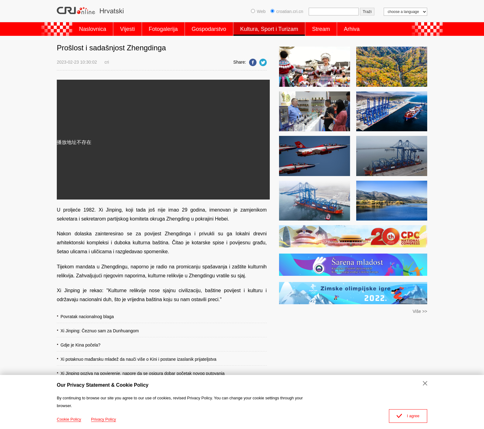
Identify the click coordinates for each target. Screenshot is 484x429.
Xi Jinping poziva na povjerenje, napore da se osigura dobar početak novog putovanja (142, 373)
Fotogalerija (163, 29)
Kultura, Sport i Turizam (269, 29)
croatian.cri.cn (286, 11)
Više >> (420, 311)
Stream (321, 29)
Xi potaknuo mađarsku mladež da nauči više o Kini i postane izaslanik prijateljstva (138, 359)
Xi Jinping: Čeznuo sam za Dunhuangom (99, 330)
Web (258, 11)
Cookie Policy (69, 419)
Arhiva (352, 29)
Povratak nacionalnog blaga (87, 316)
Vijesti (127, 29)
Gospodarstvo (209, 29)
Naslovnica (92, 29)
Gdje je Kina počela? (80, 345)
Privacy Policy (103, 419)
